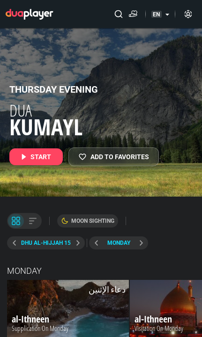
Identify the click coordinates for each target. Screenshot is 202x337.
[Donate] (134, 14)
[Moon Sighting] (87, 220)
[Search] (118, 14)
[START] (36, 156)
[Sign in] (188, 14)
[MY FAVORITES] (113, 156)
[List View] (33, 221)
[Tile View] (16, 221)
